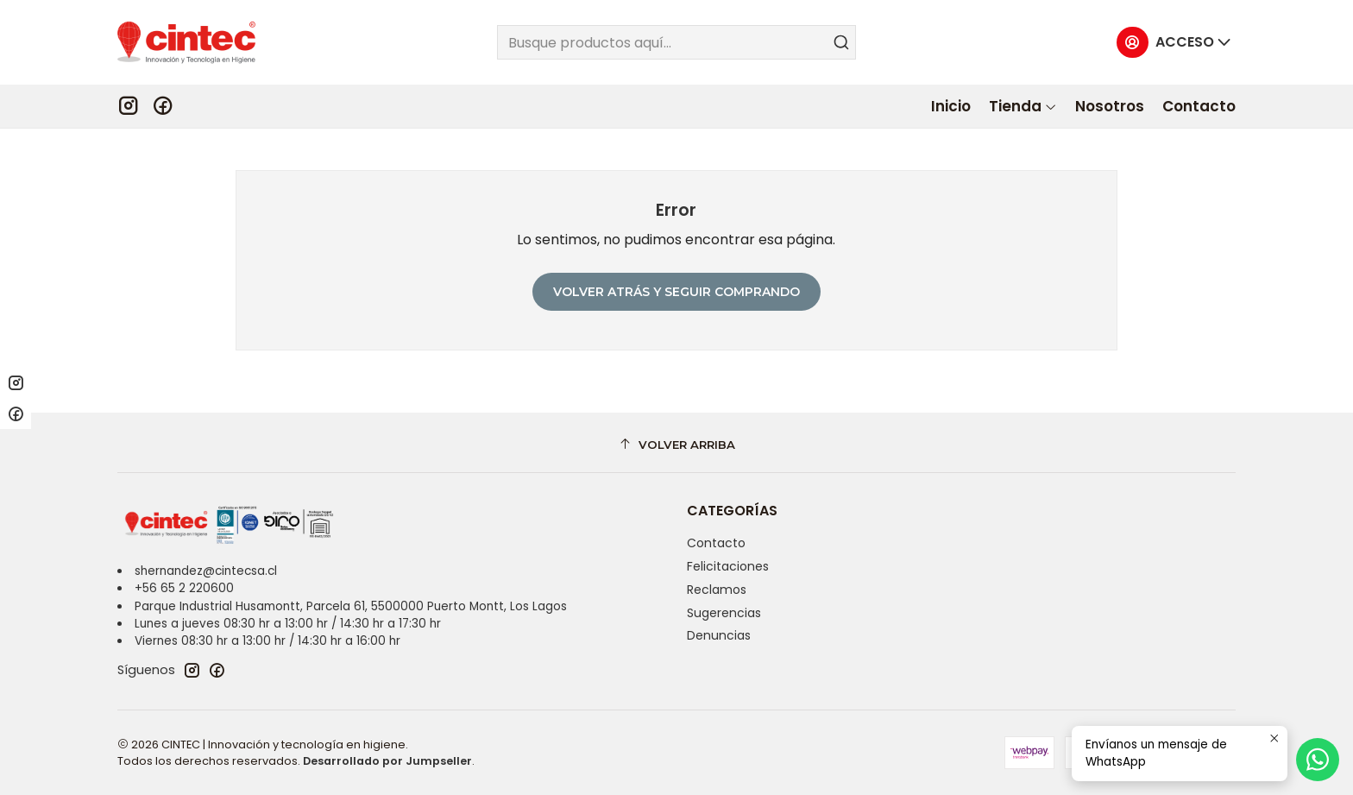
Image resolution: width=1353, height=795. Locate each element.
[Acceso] (1174, 43)
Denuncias (719, 635)
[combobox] (676, 42)
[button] (1023, 106)
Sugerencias (724, 612)
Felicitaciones (728, 566)
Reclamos (716, 589)
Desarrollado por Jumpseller (387, 761)
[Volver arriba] (676, 445)
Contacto (716, 543)
